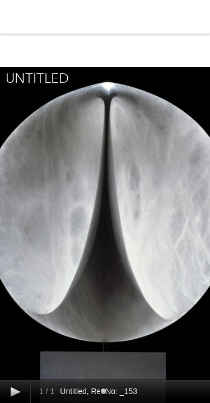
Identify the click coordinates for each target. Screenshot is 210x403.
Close (105, 51)
